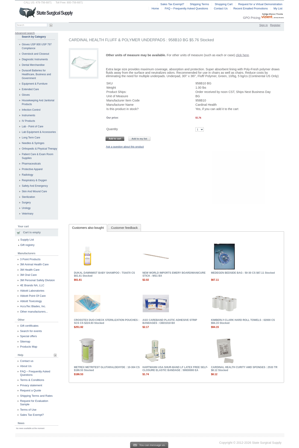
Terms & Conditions (32, 380)
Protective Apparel (32, 169)
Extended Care (30, 89)
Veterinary (27, 213)
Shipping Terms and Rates (36, 395)
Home (155, 8)
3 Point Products (30, 259)
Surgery (26, 202)
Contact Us (220, 8)
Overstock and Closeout (35, 53)
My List (278, 8)
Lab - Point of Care (32, 126)
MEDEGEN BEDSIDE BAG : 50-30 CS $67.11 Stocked (243, 272)
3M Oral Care (28, 274)
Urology (26, 208)
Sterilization (28, 196)
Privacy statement (31, 385)
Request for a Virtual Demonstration (260, 4)
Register (275, 25)
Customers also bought (88, 227)
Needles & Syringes (33, 143)
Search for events (31, 331)
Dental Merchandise (33, 64)
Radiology (27, 174)
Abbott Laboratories (32, 290)
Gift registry (27, 245)
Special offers (28, 336)
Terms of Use (28, 409)
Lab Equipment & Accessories (39, 132)
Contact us (26, 361)
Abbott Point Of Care (33, 295)
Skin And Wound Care (34, 191)
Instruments (28, 115)
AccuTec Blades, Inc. (33, 306)
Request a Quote (30, 390)
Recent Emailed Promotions (250, 8)
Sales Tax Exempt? (32, 414)
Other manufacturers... (34, 311)
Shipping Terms (199, 4)
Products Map (28, 346)
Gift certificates (29, 325)
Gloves (26, 94)
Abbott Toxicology (31, 301)
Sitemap (25, 341)
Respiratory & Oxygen (34, 180)
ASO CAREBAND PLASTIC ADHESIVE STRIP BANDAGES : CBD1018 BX (169, 322)
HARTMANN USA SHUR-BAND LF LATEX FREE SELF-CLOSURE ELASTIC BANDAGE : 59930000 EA (175, 369)
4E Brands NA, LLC (32, 285)
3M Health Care (30, 269)
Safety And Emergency (35, 185)
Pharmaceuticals (31, 163)
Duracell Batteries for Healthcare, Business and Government (36, 74)
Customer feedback (124, 227)
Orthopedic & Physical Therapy (39, 148)
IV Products (28, 120)
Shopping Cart (223, 4)
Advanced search (25, 33)
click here (242, 55)
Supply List (27, 239)
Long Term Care (31, 137)
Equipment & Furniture (34, 83)
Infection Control (31, 109)
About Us (25, 366)
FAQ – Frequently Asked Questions (186, 8)
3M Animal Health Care (34, 264)
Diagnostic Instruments (35, 59)
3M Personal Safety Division (37, 280)
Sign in (263, 25)
